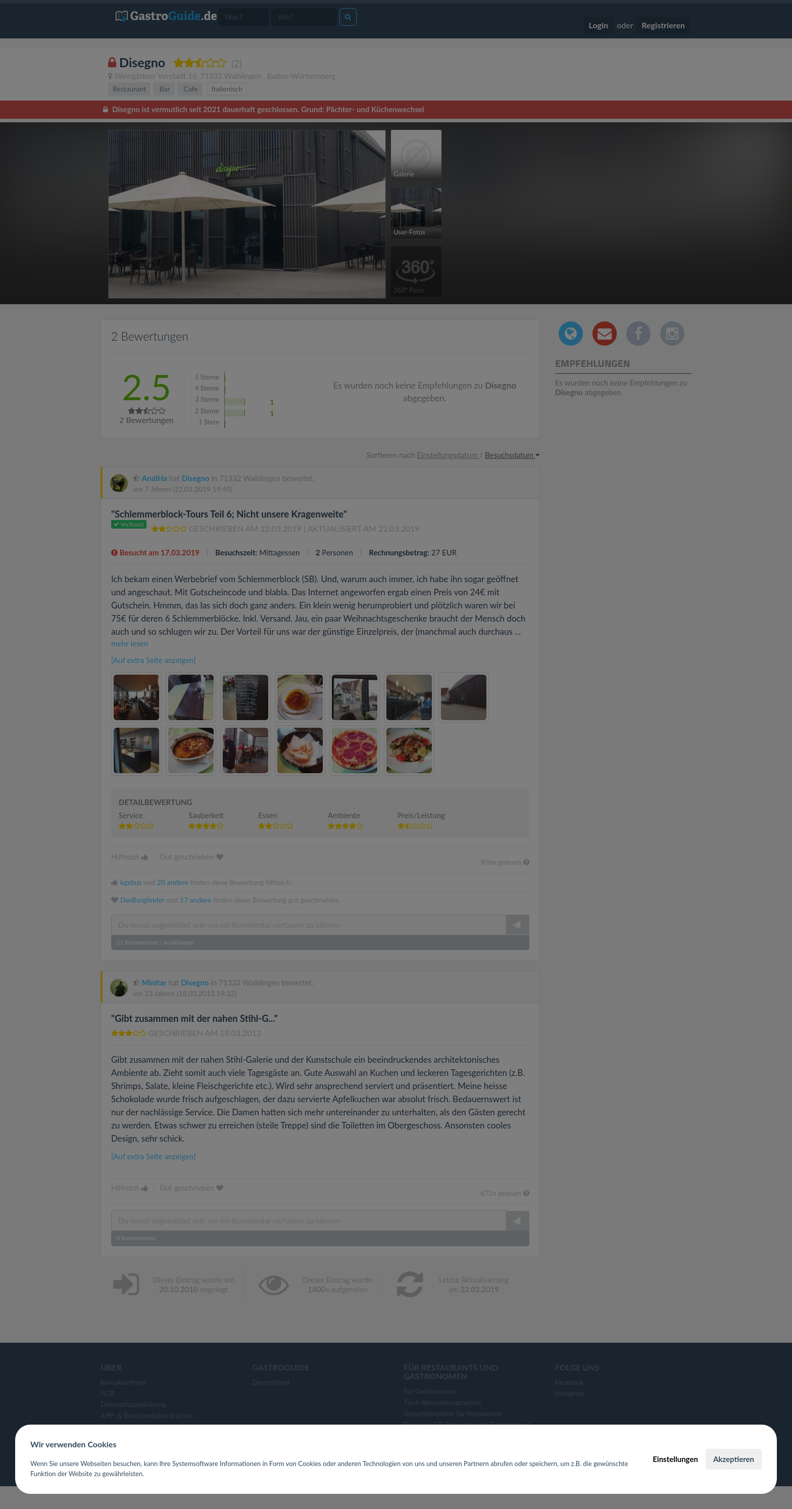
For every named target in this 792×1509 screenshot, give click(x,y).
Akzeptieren (733, 1459)
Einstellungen (675, 1459)
